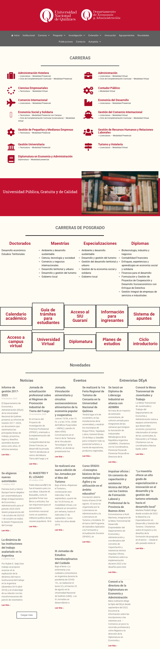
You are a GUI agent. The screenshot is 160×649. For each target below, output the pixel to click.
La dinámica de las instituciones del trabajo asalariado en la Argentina (12, 547)
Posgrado (57, 35)
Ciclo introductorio (145, 341)
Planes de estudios (112, 341)
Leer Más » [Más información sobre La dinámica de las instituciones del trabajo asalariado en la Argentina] (6, 605)
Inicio (17, 35)
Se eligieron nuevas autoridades (9, 477)
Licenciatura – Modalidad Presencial (35, 76)
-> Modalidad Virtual (106, 91)
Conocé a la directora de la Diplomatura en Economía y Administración (118, 589)
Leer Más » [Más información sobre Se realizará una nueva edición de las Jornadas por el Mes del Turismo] (59, 530)
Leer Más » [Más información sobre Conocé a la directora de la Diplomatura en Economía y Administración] (112, 646)
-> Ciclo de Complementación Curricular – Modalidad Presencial (45, 79)
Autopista (93, 41)
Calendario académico (16, 316)
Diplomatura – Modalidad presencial (33, 159)
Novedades (143, 35)
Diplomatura (80, 341)
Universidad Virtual (48, 341)
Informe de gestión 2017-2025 (10, 391)
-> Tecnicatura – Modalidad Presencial (34, 133)
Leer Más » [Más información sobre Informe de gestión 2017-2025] (6, 455)
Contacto (80, 41)
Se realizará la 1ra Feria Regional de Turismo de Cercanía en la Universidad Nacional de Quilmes (93, 399)
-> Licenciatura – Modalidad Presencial (34, 103)
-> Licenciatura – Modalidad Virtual (113, 76)
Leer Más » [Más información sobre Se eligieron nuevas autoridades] (6, 531)
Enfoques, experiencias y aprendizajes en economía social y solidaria (140, 265)
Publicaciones (66, 41)
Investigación (75, 35)
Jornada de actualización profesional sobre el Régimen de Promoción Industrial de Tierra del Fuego (40, 399)
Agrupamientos (126, 35)
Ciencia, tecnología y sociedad (58, 257)
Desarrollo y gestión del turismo (59, 272)
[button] (26, 615)
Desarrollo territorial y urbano (58, 269)
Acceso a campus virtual (16, 341)
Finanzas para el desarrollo (136, 272)
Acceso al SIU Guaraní (80, 316)
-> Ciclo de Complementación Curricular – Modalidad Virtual (123, 79)
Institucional (29, 35)
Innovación (110, 35)
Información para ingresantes (112, 316)
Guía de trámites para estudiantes (48, 316)
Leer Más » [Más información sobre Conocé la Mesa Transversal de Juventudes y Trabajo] (140, 454)
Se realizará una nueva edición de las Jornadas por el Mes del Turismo (65, 473)
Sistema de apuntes (144, 316)
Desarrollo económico (14, 250)
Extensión (93, 35)
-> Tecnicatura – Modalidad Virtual (33, 91)
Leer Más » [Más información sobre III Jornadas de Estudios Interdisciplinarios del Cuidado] (59, 608)
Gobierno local (50, 276)
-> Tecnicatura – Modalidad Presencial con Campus (40, 115)
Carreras (42, 35)
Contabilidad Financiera (135, 257)
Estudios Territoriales (13, 254)
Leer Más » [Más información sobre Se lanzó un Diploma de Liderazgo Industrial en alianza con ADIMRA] (112, 462)
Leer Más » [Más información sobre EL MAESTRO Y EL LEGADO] (33, 526)
